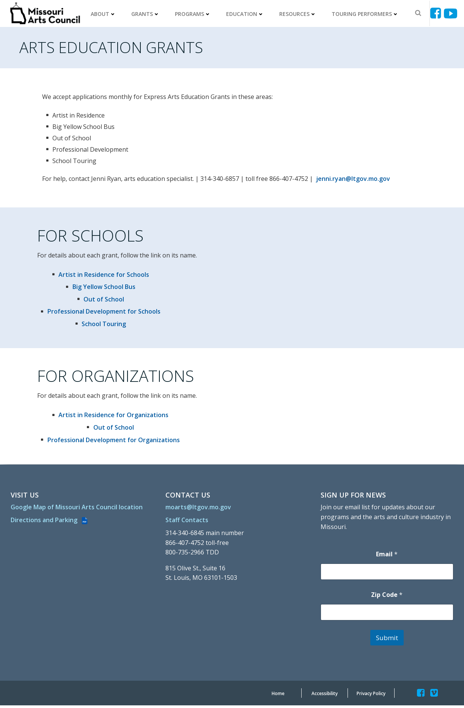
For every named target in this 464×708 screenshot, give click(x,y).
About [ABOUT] (104, 13)
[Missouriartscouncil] (437, 13)
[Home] (278, 696)
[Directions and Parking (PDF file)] (50, 531)
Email (387, 556)
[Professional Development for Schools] (99, 313)
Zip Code (387, 597)
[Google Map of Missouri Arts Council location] (77, 514)
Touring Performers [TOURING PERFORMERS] (366, 13)
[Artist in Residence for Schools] (99, 276)
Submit (387, 640)
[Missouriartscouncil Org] (45, 13)
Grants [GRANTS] (146, 13)
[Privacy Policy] (371, 696)
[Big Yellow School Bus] (99, 288)
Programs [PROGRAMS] (194, 13)
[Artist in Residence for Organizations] (109, 417)
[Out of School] (99, 301)
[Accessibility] (324, 696)
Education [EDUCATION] (246, 13)
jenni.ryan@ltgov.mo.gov (354, 179)
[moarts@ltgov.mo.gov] (199, 509)
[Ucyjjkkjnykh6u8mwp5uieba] (450, 13)
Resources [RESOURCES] (298, 13)
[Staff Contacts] (187, 522)
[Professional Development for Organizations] (109, 442)
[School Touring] (99, 325)
